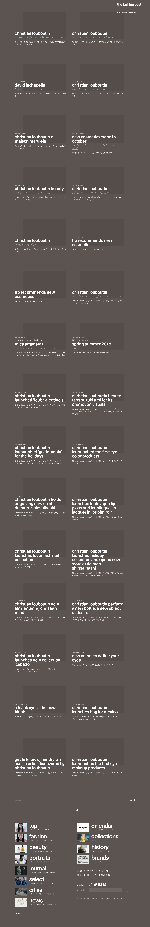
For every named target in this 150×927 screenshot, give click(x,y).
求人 (102, 898)
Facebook (100, 884)
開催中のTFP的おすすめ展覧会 (93, 874)
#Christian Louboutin (127, 12)
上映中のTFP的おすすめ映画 (92, 870)
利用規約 (107, 898)
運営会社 (79, 898)
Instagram (90, 884)
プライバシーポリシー (118, 898)
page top (18, 913)
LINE (104, 884)
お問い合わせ (94, 898)
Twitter (95, 884)
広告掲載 (86, 898)
